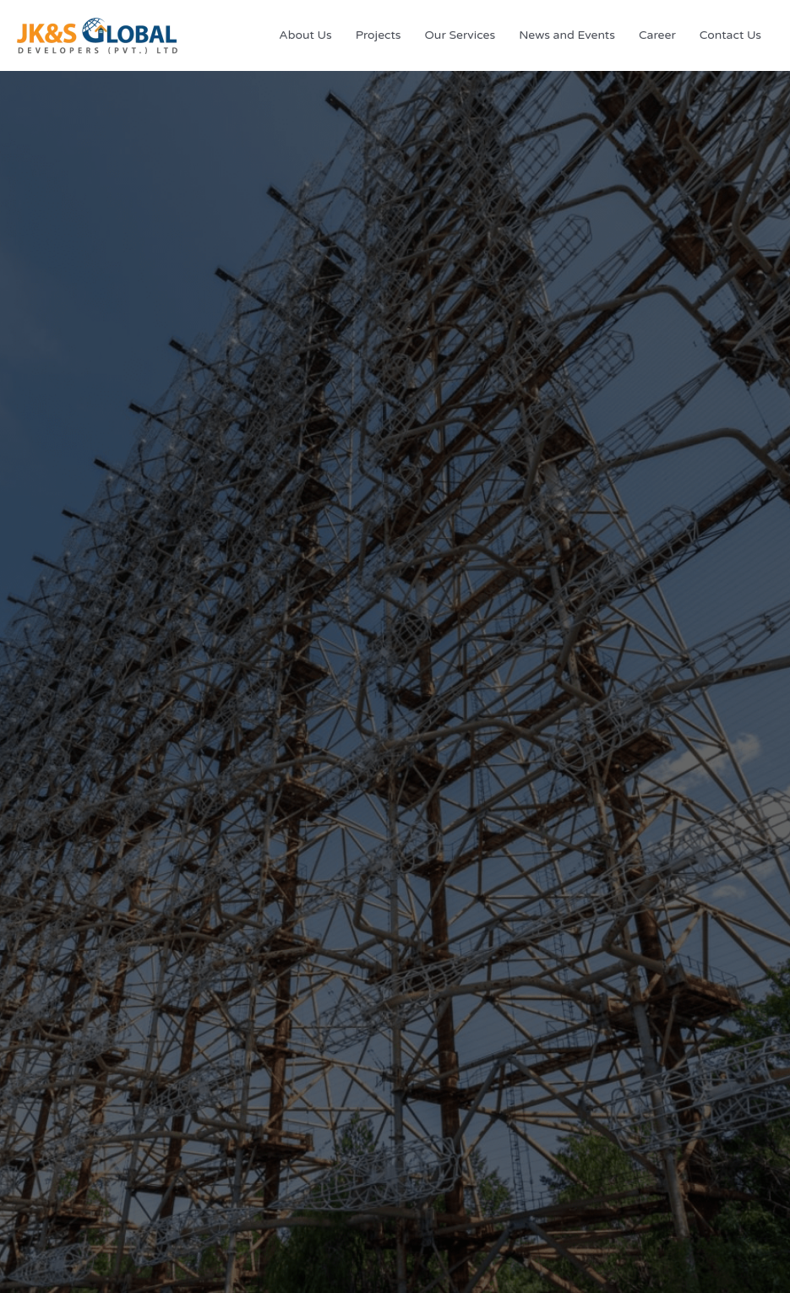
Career (657, 35)
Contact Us (730, 35)
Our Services (460, 35)
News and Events (567, 35)
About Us (305, 35)
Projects (378, 35)
